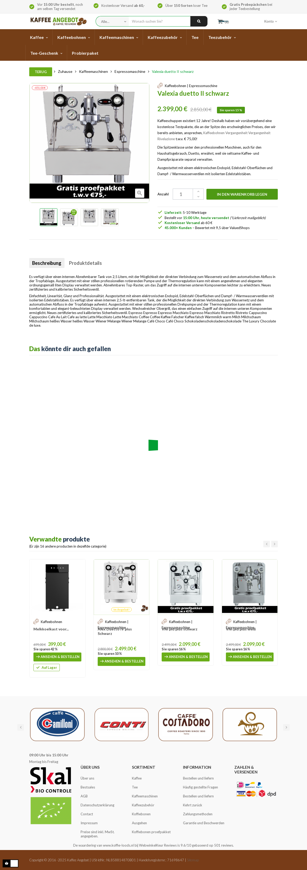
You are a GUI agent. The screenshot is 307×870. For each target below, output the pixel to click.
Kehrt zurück (192, 805)
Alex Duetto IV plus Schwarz (115, 631)
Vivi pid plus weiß (241, 629)
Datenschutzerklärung (97, 805)
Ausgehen (139, 823)
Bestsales (88, 787)
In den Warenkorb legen (242, 194)
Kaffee (137, 778)
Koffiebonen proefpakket (151, 832)
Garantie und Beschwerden (203, 823)
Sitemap (193, 860)
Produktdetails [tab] (92, 263)
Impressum (89, 823)
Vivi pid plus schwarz (179, 629)
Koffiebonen (141, 814)
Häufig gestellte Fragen (200, 787)
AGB (84, 796)
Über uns (87, 778)
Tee (135, 787)
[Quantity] (186, 194)
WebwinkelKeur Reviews (158, 845)
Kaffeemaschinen (145, 796)
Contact (87, 814)
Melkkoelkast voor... (51, 629)
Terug (41, 72)
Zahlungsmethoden (197, 814)
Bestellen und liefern (198, 778)
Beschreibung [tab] (49, 263)
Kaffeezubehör (143, 805)
